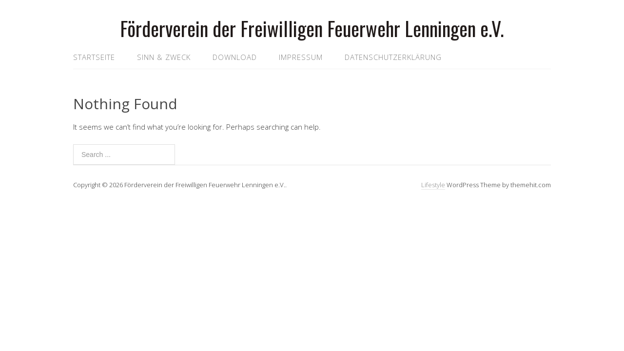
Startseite (94, 57)
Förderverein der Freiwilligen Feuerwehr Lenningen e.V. (312, 28)
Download (235, 57)
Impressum (301, 57)
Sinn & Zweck (164, 57)
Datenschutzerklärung (393, 57)
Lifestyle (433, 184)
